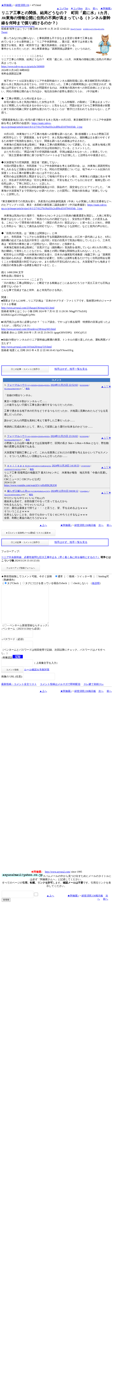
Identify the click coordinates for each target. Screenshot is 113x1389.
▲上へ (43, 525)
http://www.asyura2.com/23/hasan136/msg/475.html (18, 26)
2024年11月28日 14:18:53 (65, 465)
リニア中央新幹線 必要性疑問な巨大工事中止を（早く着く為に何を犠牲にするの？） (50, 557)
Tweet (4, 32)
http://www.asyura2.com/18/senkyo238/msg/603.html (28, 329)
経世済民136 (22, 5)
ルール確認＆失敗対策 (36, 677)
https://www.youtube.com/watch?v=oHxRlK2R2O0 (30, 485)
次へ (87, 8)
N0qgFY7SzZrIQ (76, 29)
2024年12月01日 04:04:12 (64, 491)
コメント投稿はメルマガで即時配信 (60, 691)
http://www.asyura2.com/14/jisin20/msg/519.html (26, 346)
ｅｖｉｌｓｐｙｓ (29, 465)
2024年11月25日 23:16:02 (64, 436)
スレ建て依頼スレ (94, 691)
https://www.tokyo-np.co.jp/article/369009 (22, 66)
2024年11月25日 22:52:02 (64, 385)
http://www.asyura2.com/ (58, 879)
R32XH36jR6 (84, 385)
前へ (95, 8)
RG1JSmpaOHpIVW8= (12, 389)
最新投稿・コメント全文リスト (19, 691)
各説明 (96, 583)
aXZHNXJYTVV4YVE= (12, 469)
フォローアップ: (10, 551)
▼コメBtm (77, 8)
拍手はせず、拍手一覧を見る (70, 369)
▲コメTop (62, 8)
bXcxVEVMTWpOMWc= (12, 495)
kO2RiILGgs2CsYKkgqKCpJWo (93, 29)
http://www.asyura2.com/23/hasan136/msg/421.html (27, 307)
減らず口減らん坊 (28, 491)
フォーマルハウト (28, 385)
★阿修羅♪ (7, 5)
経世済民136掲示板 (85, 525)
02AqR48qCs (84, 491)
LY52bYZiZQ (85, 466)
